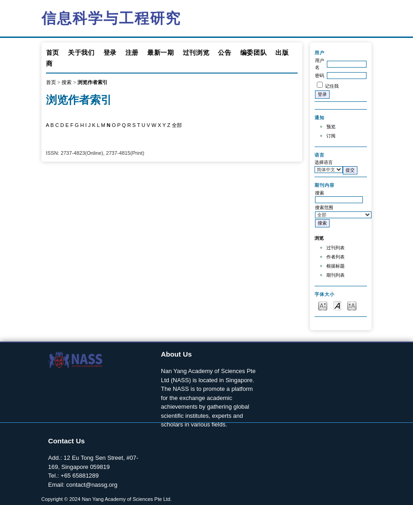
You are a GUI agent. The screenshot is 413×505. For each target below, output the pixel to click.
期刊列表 (335, 275)
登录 (110, 52)
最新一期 (160, 52)
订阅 (331, 135)
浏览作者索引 (92, 82)
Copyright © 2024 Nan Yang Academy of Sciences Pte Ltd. (106, 499)
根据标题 (335, 265)
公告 (224, 52)
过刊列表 (335, 247)
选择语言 (324, 162)
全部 (177, 125)
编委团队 (253, 52)
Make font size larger (351, 305)
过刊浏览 (196, 52)
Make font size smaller (322, 305)
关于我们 (81, 52)
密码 (319, 75)
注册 (132, 52)
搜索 (67, 82)
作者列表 (335, 256)
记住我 (332, 86)
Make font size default (337, 305)
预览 (331, 126)
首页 (52, 52)
